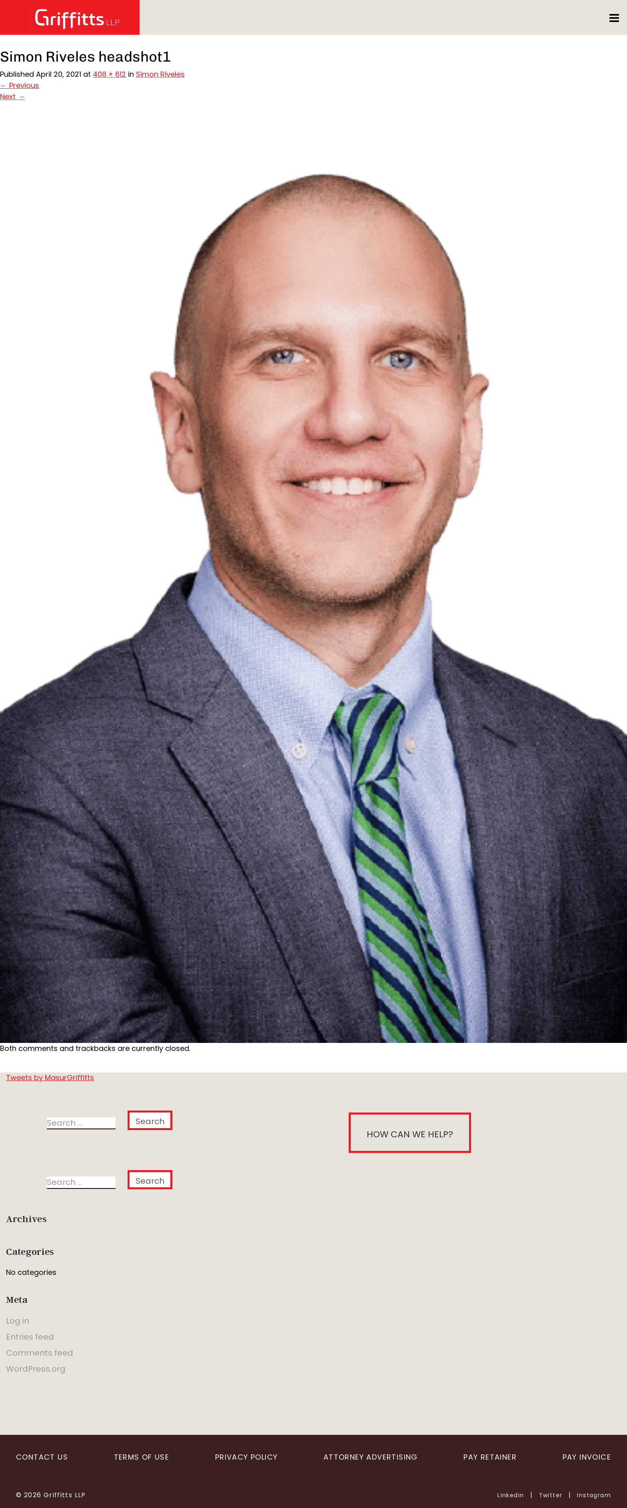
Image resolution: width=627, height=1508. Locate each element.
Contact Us (42, 1457)
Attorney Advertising (370, 1457)
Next (12, 97)
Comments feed (39, 1352)
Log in (17, 1320)
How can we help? (410, 1134)
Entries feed (30, 1336)
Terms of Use (142, 1457)
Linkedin (510, 1495)
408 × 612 (109, 74)
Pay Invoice (587, 1457)
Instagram (594, 1495)
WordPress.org (36, 1368)
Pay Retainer (490, 1457)
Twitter (551, 1495)
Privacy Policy (246, 1457)
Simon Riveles (160, 74)
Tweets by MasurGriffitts (50, 1078)
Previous (19, 85)
